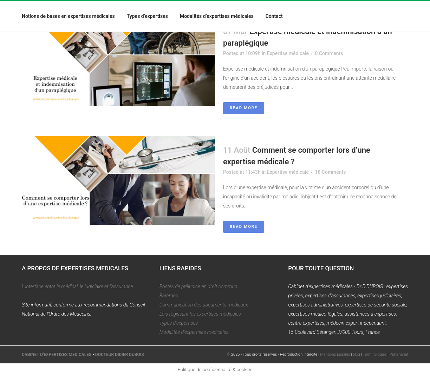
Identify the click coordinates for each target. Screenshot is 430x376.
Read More (244, 108)
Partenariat (399, 354)
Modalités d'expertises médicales (194, 332)
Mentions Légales (335, 354)
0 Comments (329, 53)
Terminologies (375, 354)
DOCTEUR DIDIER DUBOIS (119, 354)
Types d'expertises (178, 323)
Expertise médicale (288, 53)
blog (356, 354)
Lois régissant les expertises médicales (200, 314)
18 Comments (330, 172)
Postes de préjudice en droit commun (198, 286)
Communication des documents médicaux (203, 305)
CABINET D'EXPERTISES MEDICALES (56, 354)
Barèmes (168, 295)
